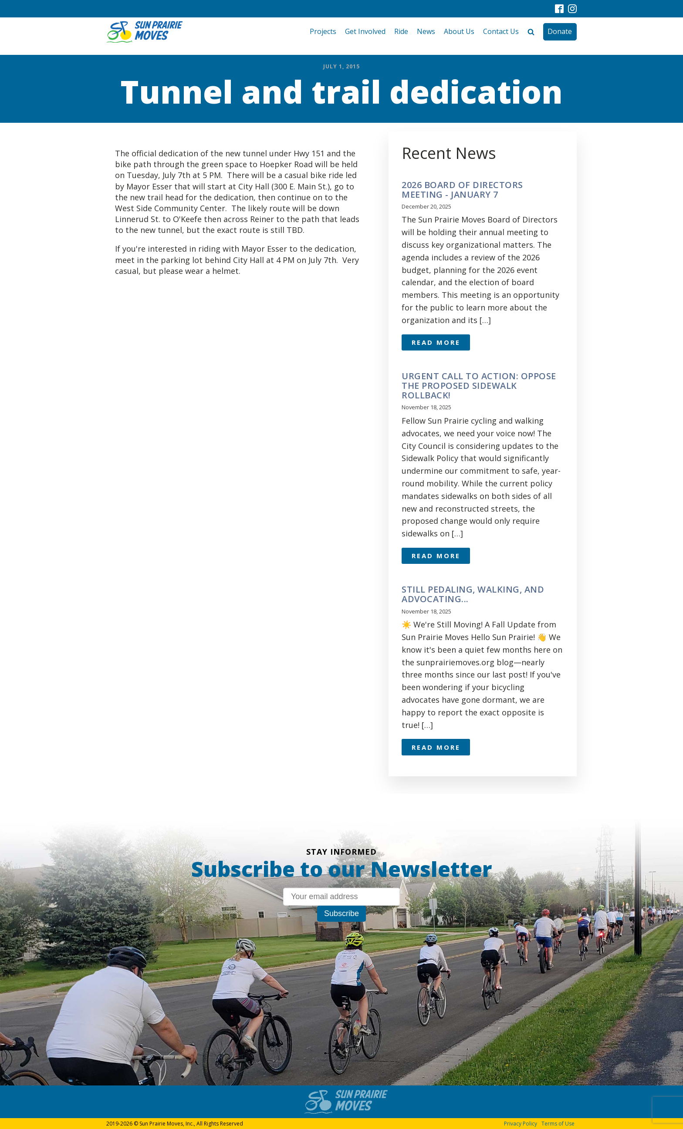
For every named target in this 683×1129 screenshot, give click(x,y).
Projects (323, 31)
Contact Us (501, 31)
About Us (459, 31)
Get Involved (365, 31)
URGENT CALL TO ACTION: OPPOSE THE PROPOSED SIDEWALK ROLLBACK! (479, 385)
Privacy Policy (520, 1123)
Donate (560, 31)
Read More (436, 342)
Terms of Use (558, 1123)
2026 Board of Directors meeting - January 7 (462, 189)
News (426, 31)
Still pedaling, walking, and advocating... (473, 594)
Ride (401, 31)
